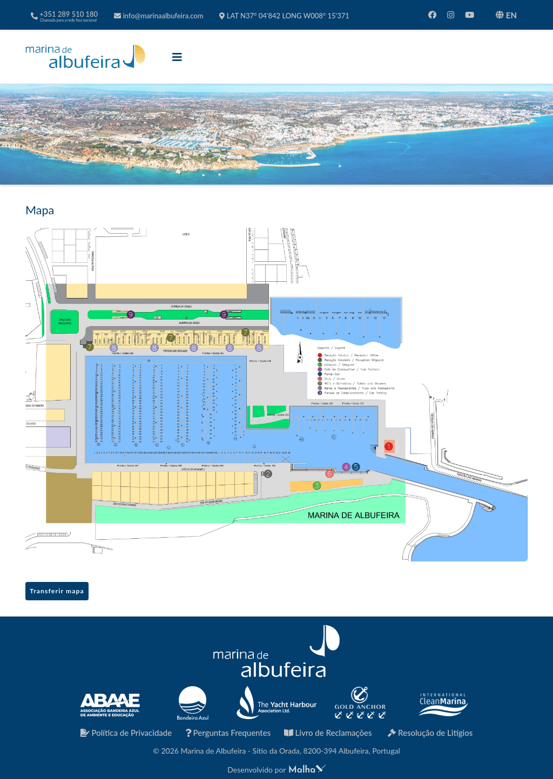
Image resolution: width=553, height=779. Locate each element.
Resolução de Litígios (430, 732)
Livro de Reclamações (328, 732)
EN (506, 15)
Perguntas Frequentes (228, 732)
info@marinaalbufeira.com (158, 15)
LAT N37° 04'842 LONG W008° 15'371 (284, 15)
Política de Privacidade (126, 732)
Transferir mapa (57, 591)
